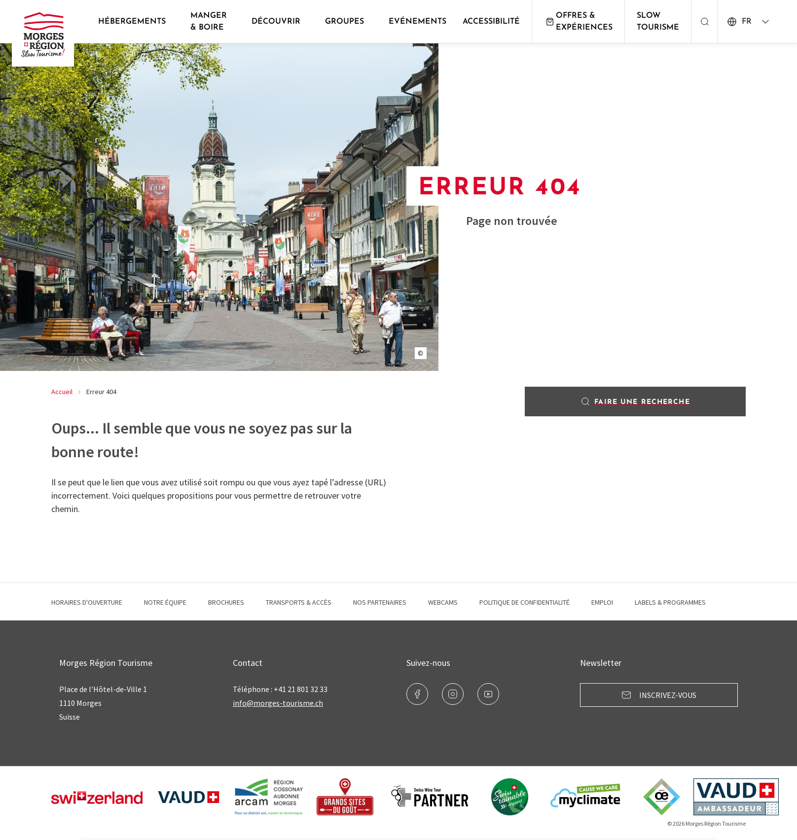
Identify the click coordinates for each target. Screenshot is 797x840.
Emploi (602, 602)
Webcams (443, 602)
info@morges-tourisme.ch (278, 703)
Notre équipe (165, 602)
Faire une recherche (634, 401)
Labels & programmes (670, 602)
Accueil (61, 391)
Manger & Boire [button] (208, 22)
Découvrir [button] (276, 22)
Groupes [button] (344, 22)
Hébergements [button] (132, 22)
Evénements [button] (417, 22)
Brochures (226, 602)
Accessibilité (491, 22)
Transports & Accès (298, 602)
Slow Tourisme (658, 22)
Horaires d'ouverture (86, 602)
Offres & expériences (578, 22)
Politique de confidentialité (524, 602)
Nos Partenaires (379, 602)
